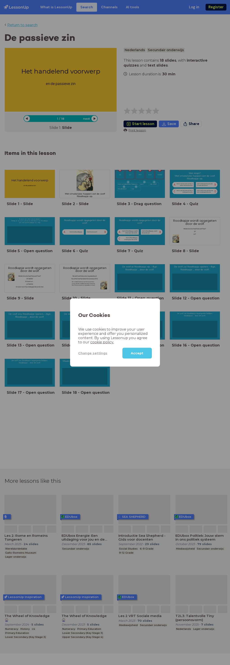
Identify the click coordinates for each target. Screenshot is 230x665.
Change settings (92, 353)
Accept (137, 353)
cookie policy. (102, 342)
